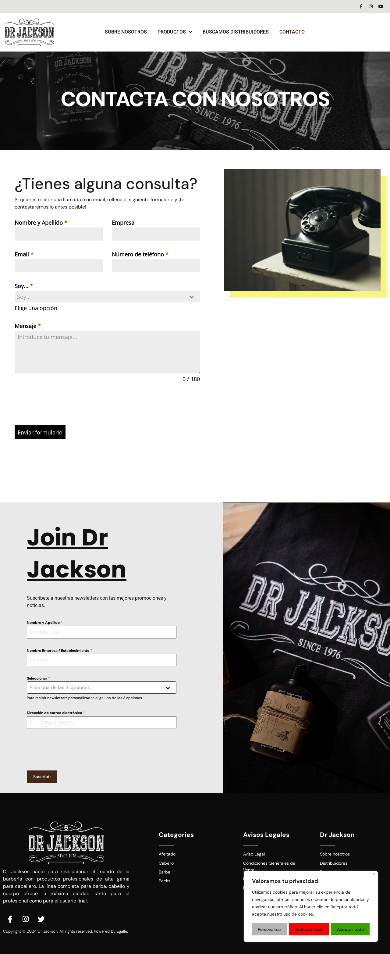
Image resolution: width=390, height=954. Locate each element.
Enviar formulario (40, 432)
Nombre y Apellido (41, 222)
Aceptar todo (350, 929)
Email (24, 254)
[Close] (373, 874)
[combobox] (107, 296)
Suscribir (42, 775)
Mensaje (28, 326)
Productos (175, 32)
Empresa (123, 222)
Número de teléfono (140, 254)
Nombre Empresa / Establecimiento (59, 649)
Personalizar (269, 929)
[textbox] (101, 296)
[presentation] (107, 404)
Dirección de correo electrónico (56, 711)
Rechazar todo (309, 929)
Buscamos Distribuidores (236, 32)
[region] (311, 907)
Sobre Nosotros (126, 32)
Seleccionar (38, 677)
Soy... (24, 286)
